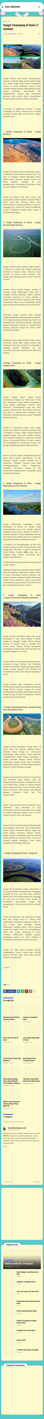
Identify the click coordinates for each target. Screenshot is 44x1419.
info (9, 21)
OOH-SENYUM (12, 7)
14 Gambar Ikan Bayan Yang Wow (28, 1350)
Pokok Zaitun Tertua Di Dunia (10, 1039)
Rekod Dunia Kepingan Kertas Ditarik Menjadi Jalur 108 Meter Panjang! (11, 1081)
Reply (5, 1146)
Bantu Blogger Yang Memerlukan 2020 (27, 1273)
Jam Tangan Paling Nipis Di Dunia (31, 1039)
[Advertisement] (22, 1214)
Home (5, 21)
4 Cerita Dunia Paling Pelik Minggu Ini (12, 1059)
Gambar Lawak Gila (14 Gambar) (19, 1263)
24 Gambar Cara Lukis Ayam (26, 1330)
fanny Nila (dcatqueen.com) (17, 1128)
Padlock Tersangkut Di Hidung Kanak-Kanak (26, 1322)
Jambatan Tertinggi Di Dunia (30, 1018)
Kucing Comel (21, 1340)
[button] (2, 7)
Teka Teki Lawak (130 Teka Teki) (27, 1291)
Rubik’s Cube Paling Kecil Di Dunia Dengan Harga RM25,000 (11, 1104)
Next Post (37, 1182)
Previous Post (8, 1182)
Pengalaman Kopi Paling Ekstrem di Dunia (11, 1018)
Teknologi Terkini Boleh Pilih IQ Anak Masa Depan (31, 1080)
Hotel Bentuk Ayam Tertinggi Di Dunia (29, 1059)
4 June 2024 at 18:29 (14, 1130)
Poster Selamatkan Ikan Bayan (27, 1311)
